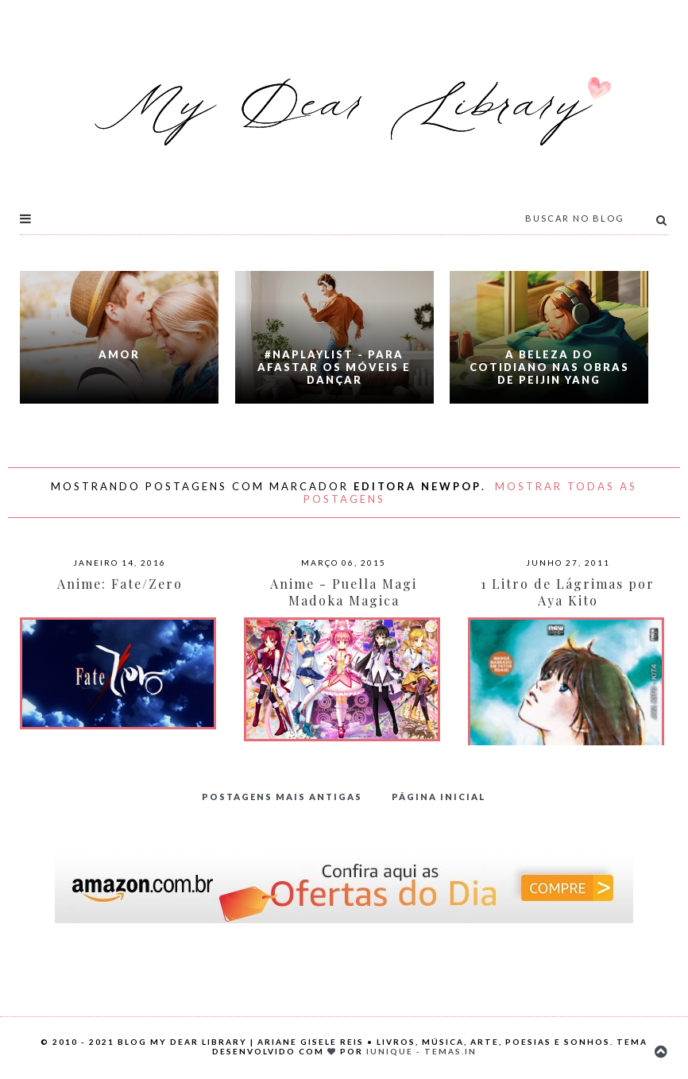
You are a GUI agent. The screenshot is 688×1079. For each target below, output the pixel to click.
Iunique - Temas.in (421, 1051)
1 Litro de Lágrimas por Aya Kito (568, 592)
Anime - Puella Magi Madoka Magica (343, 592)
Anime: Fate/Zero (120, 583)
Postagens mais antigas (282, 796)
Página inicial (439, 796)
